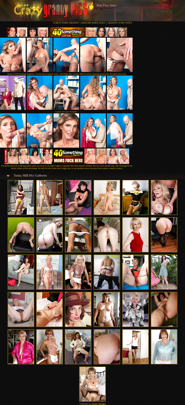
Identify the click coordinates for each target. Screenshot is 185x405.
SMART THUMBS (99, 404)
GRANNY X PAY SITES (119, 23)
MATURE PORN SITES (93, 23)
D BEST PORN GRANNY (66, 23)
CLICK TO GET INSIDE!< (66, 112)
